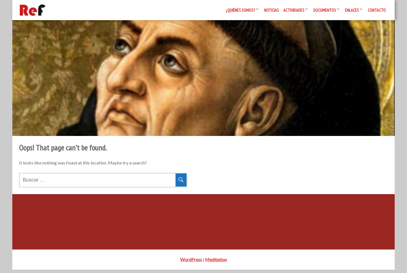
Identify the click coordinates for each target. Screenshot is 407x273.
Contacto (377, 10)
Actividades (293, 10)
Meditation (216, 262)
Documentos (324, 10)
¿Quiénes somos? (240, 10)
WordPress (191, 262)
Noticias (271, 10)
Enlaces (352, 10)
